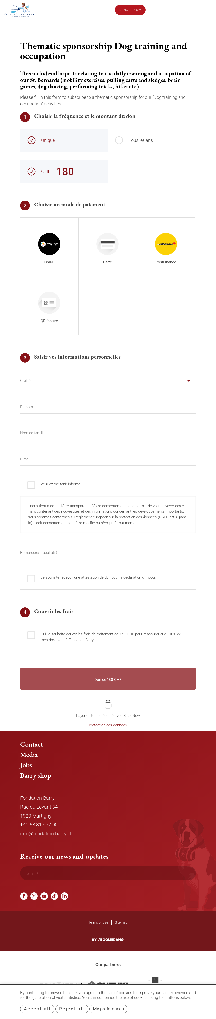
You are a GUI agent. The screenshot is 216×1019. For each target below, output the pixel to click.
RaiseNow (131, 715)
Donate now (130, 10)
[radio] (49, 246)
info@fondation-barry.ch (46, 834)
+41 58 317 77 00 (39, 825)
